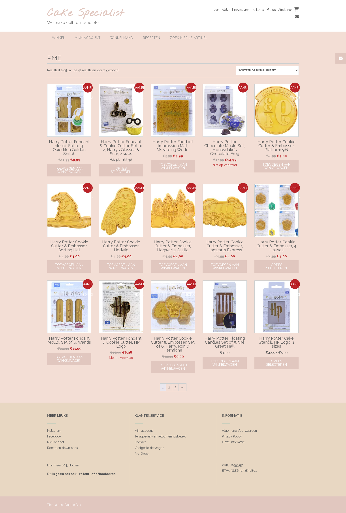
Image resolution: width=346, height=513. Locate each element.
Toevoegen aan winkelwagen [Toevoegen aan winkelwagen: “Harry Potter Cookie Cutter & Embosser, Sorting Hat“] (69, 266)
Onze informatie (233, 442)
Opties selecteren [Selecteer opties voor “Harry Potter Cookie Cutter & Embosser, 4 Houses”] (276, 266)
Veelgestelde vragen (149, 448)
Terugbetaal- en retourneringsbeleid (160, 436)
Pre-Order (142, 453)
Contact (140, 442)
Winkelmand (121, 38)
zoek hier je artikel (188, 38)
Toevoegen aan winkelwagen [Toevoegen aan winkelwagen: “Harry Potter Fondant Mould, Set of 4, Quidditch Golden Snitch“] (69, 170)
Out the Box (73, 505)
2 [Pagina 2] (169, 387)
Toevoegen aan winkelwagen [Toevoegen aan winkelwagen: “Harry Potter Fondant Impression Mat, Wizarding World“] (173, 166)
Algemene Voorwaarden (239, 430)
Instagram (54, 430)
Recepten (151, 38)
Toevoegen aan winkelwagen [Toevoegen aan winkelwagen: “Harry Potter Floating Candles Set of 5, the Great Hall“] (225, 363)
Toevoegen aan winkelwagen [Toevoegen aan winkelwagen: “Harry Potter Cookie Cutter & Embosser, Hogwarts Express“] (225, 266)
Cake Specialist (85, 13)
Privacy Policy (232, 436)
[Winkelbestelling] (267, 70)
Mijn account (88, 38)
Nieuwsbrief (55, 442)
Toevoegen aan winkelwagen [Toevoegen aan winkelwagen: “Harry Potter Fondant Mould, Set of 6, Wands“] (69, 359)
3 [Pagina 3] (175, 387)
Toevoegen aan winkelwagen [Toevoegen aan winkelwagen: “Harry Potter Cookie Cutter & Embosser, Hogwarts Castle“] (173, 266)
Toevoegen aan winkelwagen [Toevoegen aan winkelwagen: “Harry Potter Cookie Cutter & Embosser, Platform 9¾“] (277, 166)
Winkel (58, 38)
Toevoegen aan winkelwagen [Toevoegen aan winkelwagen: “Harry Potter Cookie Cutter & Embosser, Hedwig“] (121, 266)
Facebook (54, 436)
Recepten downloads (62, 448)
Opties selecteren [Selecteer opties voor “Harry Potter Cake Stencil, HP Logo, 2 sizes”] (276, 363)
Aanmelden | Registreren (230, 9)
